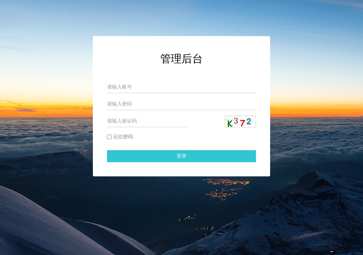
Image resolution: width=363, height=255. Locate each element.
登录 (181, 156)
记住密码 (123, 137)
